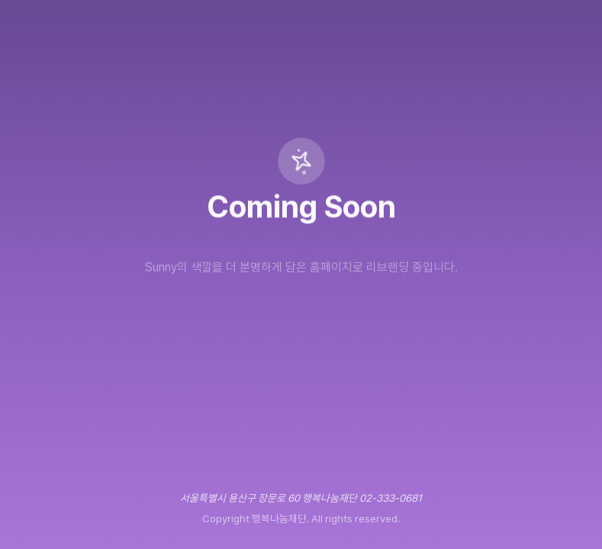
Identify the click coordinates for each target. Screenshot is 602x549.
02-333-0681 (390, 498)
